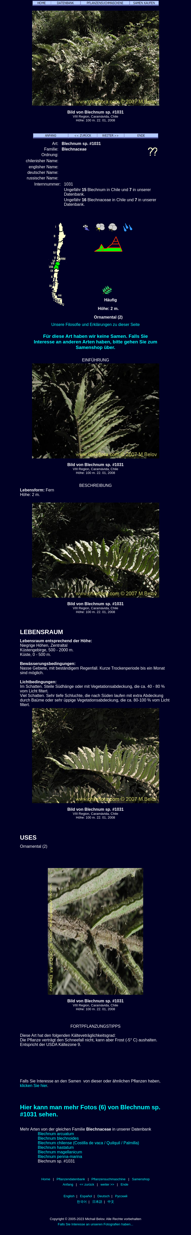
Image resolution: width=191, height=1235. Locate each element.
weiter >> (107, 1184)
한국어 (82, 1202)
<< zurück (87, 1184)
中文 (111, 1202)
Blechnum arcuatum (56, 1134)
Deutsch (103, 1196)
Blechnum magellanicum (60, 1152)
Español (86, 1196)
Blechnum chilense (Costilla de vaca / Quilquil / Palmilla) (88, 1143)
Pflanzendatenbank (71, 1179)
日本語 (97, 1202)
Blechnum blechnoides (58, 1138)
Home (45, 1179)
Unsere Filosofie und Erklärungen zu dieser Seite (95, 324)
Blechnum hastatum (56, 1147)
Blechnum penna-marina (60, 1156)
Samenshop (141, 1179)
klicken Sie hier (33, 1085)
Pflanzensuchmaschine (108, 1179)
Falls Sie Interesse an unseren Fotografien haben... (95, 1224)
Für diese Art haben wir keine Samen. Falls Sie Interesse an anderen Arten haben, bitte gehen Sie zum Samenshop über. (95, 342)
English (69, 1196)
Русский (121, 1196)
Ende (124, 1184)
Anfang (68, 1184)
